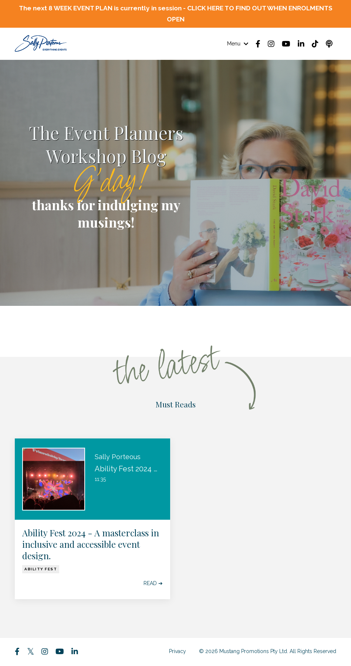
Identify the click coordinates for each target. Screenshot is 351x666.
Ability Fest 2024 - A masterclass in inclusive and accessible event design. (90, 545)
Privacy (177, 652)
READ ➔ (153, 584)
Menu (237, 44)
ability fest (40, 570)
